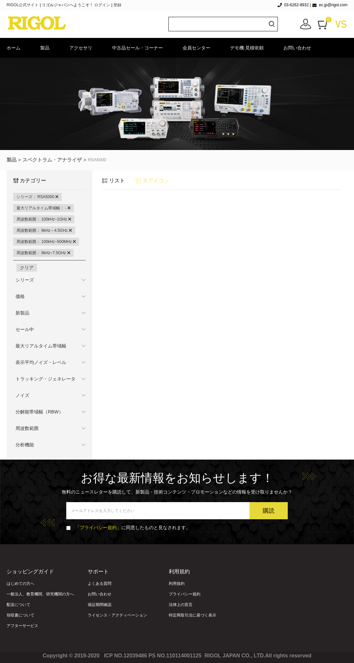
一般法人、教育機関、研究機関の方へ (40, 594)
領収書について (20, 615)
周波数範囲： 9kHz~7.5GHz (43, 253)
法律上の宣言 (180, 604)
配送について (18, 604)
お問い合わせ (297, 47)
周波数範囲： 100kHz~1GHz (43, 219)
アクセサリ (80, 47)
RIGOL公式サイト (23, 5)
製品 (44, 47)
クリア (27, 267)
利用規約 (177, 583)
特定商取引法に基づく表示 (192, 615)
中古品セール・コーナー (137, 47)
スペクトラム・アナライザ (52, 160)
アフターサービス (22, 625)
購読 (269, 510)
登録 (117, 5)
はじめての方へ (20, 583)
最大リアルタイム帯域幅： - (43, 208)
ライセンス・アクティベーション (117, 615)
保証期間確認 (99, 604)
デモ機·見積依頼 (247, 47)
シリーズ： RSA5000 (37, 197)
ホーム (13, 47)
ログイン (102, 5)
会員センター (196, 47)
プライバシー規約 (184, 594)
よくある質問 (99, 583)
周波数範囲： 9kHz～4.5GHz (44, 230)
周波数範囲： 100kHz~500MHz (46, 241)
